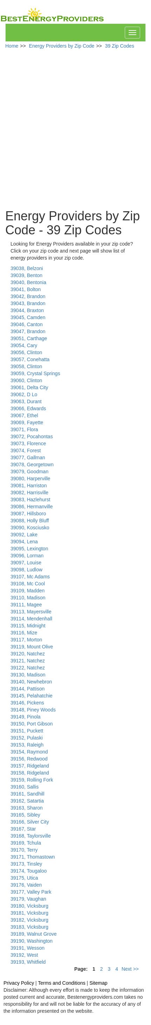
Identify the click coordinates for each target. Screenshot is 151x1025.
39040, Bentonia (28, 282)
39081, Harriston (29, 485)
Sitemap (98, 983)
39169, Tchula (26, 843)
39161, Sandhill (27, 794)
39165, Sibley (25, 815)
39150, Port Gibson (32, 724)
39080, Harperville (30, 478)
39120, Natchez (28, 653)
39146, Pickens (27, 703)
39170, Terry (24, 850)
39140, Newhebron (31, 682)
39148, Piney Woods (33, 710)
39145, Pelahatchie (32, 696)
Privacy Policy (19, 983)
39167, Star (23, 829)
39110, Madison (28, 597)
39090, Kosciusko (30, 527)
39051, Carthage (29, 338)
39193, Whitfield (28, 962)
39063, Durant (26, 401)
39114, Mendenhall (31, 618)
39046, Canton (27, 324)
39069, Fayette (27, 422)
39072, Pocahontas (32, 436)
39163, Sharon (27, 808)
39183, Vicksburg (29, 927)
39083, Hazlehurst (30, 499)
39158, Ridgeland (30, 773)
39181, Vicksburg (29, 913)
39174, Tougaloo (29, 871)
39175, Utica (24, 878)
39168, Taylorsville (31, 836)
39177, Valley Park (31, 892)
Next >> (130, 969)
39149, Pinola (26, 717)
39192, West (24, 955)
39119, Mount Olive (32, 646)
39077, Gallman (28, 457)
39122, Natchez (28, 667)
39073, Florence (28, 443)
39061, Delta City (29, 387)
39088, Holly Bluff (30, 520)
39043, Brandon (28, 303)
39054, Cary (24, 345)
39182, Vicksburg (29, 920)
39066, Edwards (28, 408)
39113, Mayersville (31, 611)
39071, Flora (24, 429)
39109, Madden (27, 590)
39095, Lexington (29, 548)
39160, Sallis (25, 787)
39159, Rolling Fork (32, 780)
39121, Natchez (28, 660)
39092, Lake (24, 534)
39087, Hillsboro (28, 513)
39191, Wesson (27, 948)
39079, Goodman (29, 471)
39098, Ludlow (26, 569)
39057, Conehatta (30, 359)
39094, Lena (24, 541)
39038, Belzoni (27, 268)
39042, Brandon (28, 296)
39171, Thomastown (33, 857)
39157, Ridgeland (30, 766)
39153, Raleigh (27, 745)
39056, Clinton (26, 352)
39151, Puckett (27, 731)
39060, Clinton (26, 380)
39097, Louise (26, 562)
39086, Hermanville (32, 506)
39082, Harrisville (29, 492)
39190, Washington (32, 941)
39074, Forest (26, 450)
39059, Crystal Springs (35, 373)
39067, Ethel (24, 415)
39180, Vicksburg (29, 906)
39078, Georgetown (32, 464)
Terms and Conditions (61, 983)
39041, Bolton (26, 289)
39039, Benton (26, 275)
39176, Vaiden (26, 885)
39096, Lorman (27, 555)
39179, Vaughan (28, 899)
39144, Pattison (27, 689)
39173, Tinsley (26, 864)
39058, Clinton (26, 366)
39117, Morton (26, 639)
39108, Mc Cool (28, 583)
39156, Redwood (29, 759)
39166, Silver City (30, 822)
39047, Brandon (28, 331)
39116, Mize (24, 632)
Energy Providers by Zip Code (62, 46)
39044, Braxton (27, 310)
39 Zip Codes (119, 46)
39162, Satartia (27, 801)
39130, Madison (28, 674)
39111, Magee (26, 604)
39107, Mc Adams (30, 576)
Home (11, 46)
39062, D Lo (24, 394)
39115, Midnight (28, 625)
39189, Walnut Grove (34, 934)
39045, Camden (28, 317)
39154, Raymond (29, 752)
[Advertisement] (73, 129)
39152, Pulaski (27, 738)
